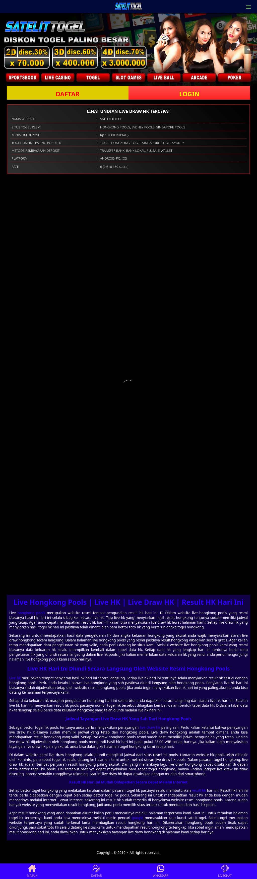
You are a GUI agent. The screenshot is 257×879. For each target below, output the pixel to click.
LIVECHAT (225, 871)
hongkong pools (31, 612)
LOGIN (189, 94)
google (137, 817)
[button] (8, 49)
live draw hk (150, 727)
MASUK (32, 871)
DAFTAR (68, 94)
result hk (199, 790)
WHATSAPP (160, 871)
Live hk (15, 678)
